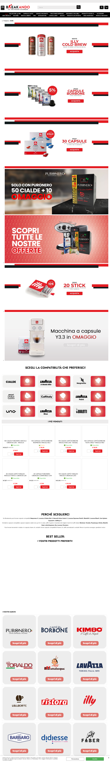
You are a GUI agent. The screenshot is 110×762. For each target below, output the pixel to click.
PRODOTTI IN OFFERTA (73, 17)
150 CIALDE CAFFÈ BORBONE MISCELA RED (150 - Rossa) (68, 444)
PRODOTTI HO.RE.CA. (89, 14)
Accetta (94, 759)
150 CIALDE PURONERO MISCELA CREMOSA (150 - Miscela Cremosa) (15, 445)
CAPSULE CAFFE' (30, 14)
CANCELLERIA (53, 17)
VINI (34, 17)
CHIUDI (108, 757)
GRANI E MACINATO (44, 14)
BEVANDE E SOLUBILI (74, 14)
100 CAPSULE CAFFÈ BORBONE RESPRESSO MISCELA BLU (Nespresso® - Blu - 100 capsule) (41, 446)
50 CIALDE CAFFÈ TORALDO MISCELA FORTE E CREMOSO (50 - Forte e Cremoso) (15, 478)
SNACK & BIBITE (26, 17)
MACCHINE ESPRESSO (58, 14)
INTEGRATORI (42, 17)
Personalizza (75, 759)
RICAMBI (16, 17)
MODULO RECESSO (101, 17)
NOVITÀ (62, 17)
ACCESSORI (101, 14)
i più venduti (55, 424)
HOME (7, 14)
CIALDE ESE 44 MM (17, 14)
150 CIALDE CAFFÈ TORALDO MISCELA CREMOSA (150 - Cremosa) (68, 478)
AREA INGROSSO (88, 17)
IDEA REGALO (7, 17)
